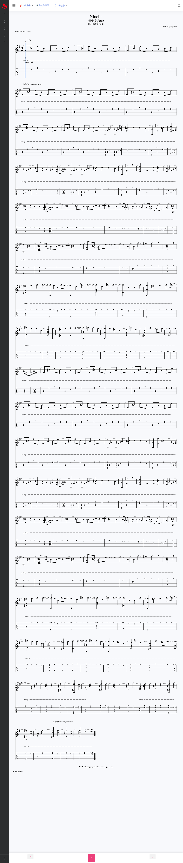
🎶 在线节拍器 (42, 5)
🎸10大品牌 (25, 5)
